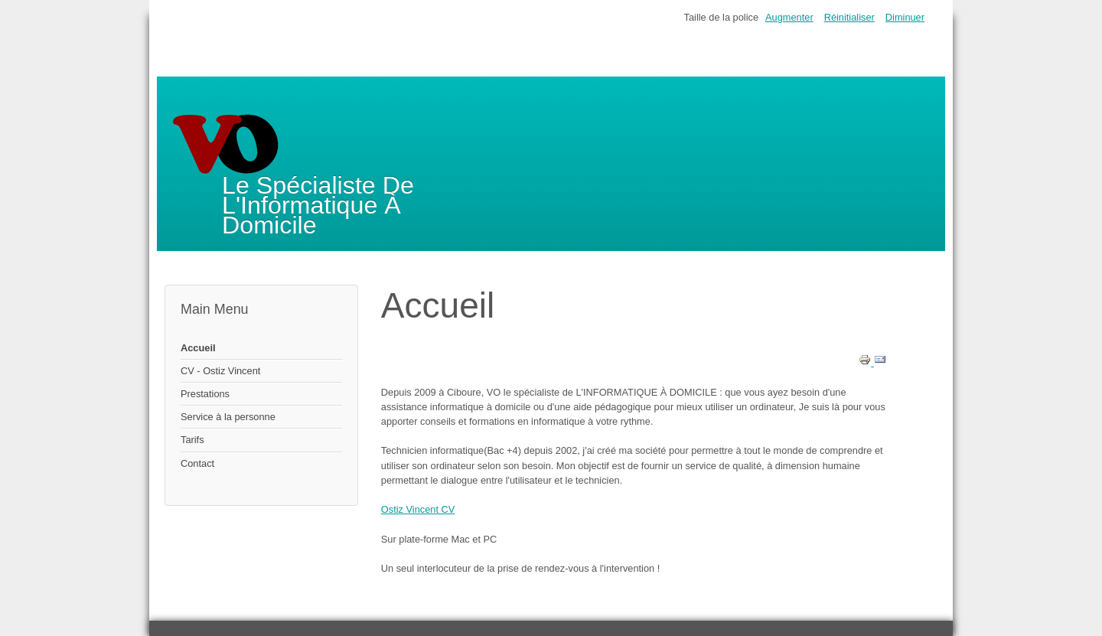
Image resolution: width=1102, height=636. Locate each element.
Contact (197, 463)
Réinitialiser (849, 17)
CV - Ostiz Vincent (220, 371)
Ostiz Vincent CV (418, 509)
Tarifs (192, 439)
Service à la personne (228, 416)
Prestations (205, 394)
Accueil (198, 348)
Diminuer (904, 17)
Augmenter (789, 17)
